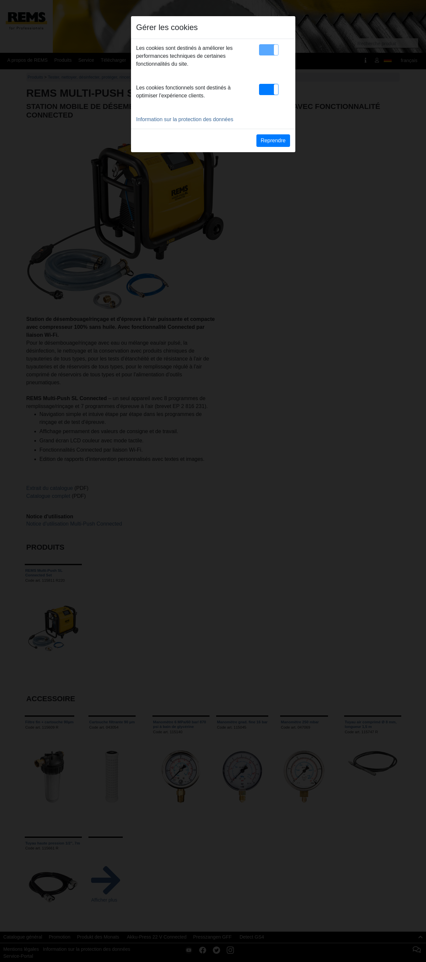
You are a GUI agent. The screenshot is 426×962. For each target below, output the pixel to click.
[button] (269, 49)
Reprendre (273, 140)
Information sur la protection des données (184, 119)
